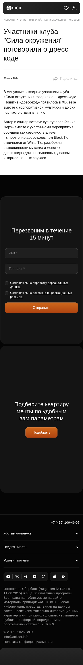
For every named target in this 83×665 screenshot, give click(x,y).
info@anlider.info (16, 637)
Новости (9, 19)
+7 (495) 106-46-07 (65, 522)
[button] (65, 78)
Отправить (41, 308)
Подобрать (41, 432)
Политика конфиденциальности (28, 642)
